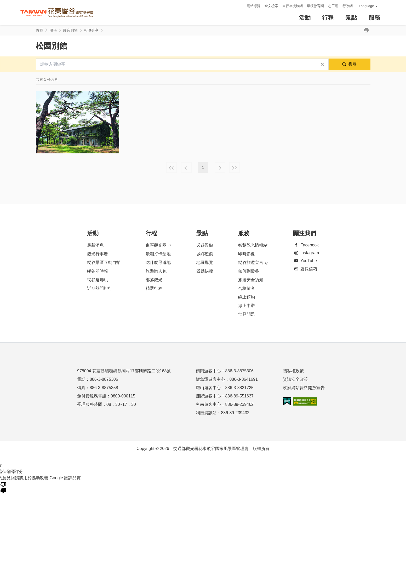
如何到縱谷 (248, 271)
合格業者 (246, 288)
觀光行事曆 (97, 254)
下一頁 (220, 167)
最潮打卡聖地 (158, 254)
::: (241, 6)
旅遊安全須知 (250, 280)
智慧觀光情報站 (252, 245)
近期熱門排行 (99, 288)
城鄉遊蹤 (204, 254)
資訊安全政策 (295, 379)
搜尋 (352, 64)
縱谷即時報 (97, 271)
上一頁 (186, 167)
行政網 (347, 6)
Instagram (306, 253)
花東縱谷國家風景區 (57, 13)
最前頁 (171, 167)
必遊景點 (204, 245)
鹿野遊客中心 (208, 396)
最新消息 (95, 245)
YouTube (305, 260)
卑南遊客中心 (208, 404)
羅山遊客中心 (208, 387)
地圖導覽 (204, 262)
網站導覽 (253, 6)
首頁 (39, 30)
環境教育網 (315, 6)
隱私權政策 (293, 371)
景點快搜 (204, 271)
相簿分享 (91, 30)
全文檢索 (271, 6)
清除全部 (322, 64)
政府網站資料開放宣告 (304, 387)
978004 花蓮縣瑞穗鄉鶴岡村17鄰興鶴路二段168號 (124, 371)
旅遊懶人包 (156, 271)
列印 (366, 30)
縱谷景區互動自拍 (104, 262)
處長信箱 (305, 269)
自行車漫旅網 (292, 6)
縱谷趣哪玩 (97, 280)
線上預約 (246, 297)
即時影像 (246, 254)
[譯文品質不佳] (3, 487)
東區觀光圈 (158, 245)
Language (366, 6)
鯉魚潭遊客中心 (210, 379)
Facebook (306, 245)
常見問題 (246, 314)
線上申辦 (246, 305)
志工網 (333, 6)
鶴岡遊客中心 (208, 371)
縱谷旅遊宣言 (253, 262)
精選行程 (154, 288)
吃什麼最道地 (158, 262)
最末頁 (234, 167)
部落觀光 (154, 280)
